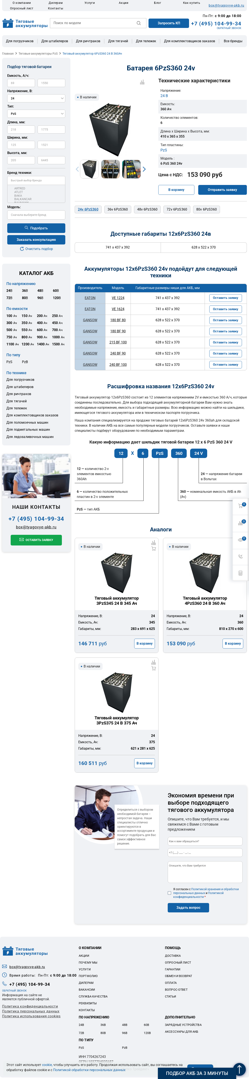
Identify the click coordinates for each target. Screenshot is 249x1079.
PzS (9, 362)
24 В (164, 95)
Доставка (173, 957)
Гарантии (172, 970)
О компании (22, 2)
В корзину (176, 190)
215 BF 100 (117, 343)
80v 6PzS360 (206, 209)
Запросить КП (169, 23)
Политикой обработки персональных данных (89, 1070)
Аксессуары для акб (181, 1033)
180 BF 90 (117, 332)
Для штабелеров (54, 41)
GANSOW (90, 320)
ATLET (36, 192)
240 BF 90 (117, 354)
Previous (77, 169)
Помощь (173, 949)
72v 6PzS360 (177, 209)
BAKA (36, 196)
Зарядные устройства (183, 1026)
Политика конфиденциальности (30, 1008)
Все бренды (233, 41)
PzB (25, 362)
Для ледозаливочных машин (30, 437)
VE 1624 (117, 309)
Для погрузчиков (19, 41)
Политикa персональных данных (30, 1013)
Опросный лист (21, 8)
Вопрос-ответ (176, 991)
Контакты (55, 8)
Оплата (171, 984)
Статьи (170, 997)
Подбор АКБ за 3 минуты (197, 1073)
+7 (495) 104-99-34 (216, 24)
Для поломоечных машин (27, 422)
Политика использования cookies (31, 1018)
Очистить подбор (39, 249)
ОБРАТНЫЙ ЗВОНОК (229, 28)
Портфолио (88, 977)
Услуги (89, 2)
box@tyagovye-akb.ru (226, 5)
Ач (11, 316)
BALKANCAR (36, 199)
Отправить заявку (222, 190)
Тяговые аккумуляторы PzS (38, 53)
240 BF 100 (117, 366)
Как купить (191, 2)
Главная (8, 53)
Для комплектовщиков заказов (189, 41)
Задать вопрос (188, 909)
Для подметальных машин (28, 430)
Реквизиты (88, 1004)
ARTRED (36, 188)
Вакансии (87, 991)
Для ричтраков (88, 41)
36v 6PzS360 (118, 209)
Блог (157, 2)
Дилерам (56, 2)
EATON (89, 298)
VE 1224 (117, 298)
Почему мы (88, 964)
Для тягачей (118, 41)
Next (144, 169)
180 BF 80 (117, 320)
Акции (123, 2)
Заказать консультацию (36, 240)
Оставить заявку (39, 540)
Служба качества (93, 997)
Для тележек (146, 41)
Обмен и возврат (178, 977)
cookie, (47, 1065)
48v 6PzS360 (147, 209)
